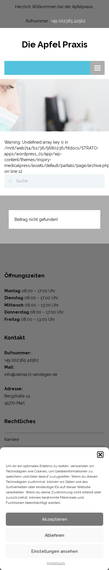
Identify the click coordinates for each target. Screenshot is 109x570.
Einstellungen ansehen (54, 553)
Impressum (56, 565)
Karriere (11, 439)
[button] (100, 457)
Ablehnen (54, 537)
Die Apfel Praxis (54, 44)
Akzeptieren (54, 521)
